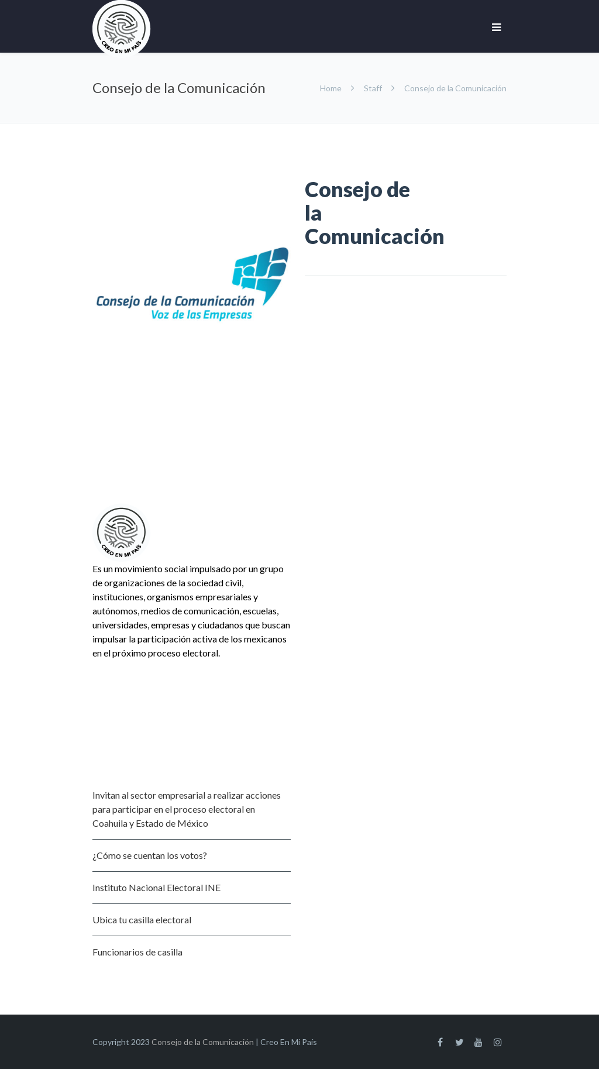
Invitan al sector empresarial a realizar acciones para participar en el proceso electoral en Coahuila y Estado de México (186, 809)
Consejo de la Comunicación (203, 1042)
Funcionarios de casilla (137, 951)
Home (331, 88)
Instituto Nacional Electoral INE (156, 887)
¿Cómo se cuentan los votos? (149, 855)
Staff (373, 88)
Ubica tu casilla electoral (141, 919)
